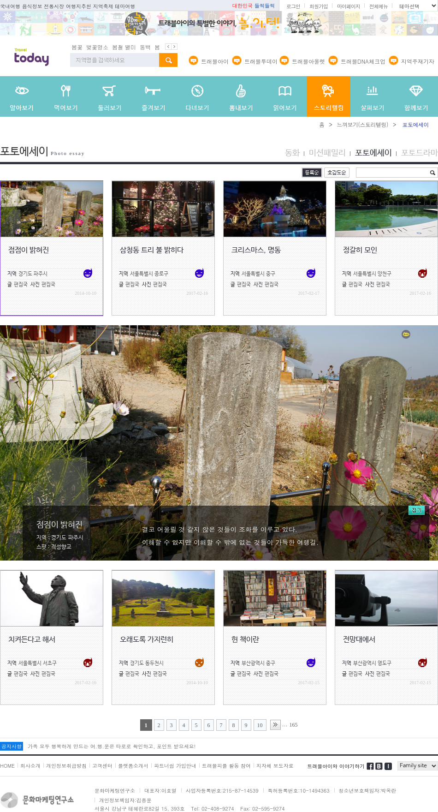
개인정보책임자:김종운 (125, 800)
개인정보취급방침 (66, 765)
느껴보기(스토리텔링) (362, 124)
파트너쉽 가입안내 (175, 765)
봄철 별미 (124, 47)
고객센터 (102, 765)
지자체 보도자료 (275, 765)
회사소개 (30, 765)
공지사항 (11, 746)
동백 (145, 47)
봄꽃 (77, 47)
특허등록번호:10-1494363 (299, 790)
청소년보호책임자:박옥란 (368, 790)
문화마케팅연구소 (115, 790)
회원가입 (318, 6)
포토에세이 (373, 153)
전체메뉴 (378, 6)
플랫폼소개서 (133, 765)
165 (294, 725)
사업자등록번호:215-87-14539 (222, 790)
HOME (7, 765)
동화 (292, 153)
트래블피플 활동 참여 (226, 765)
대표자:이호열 (160, 790)
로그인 (293, 6)
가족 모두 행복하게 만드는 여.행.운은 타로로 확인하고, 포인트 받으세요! (111, 746)
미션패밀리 (327, 153)
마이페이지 (348, 6)
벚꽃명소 (97, 47)
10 (260, 725)
